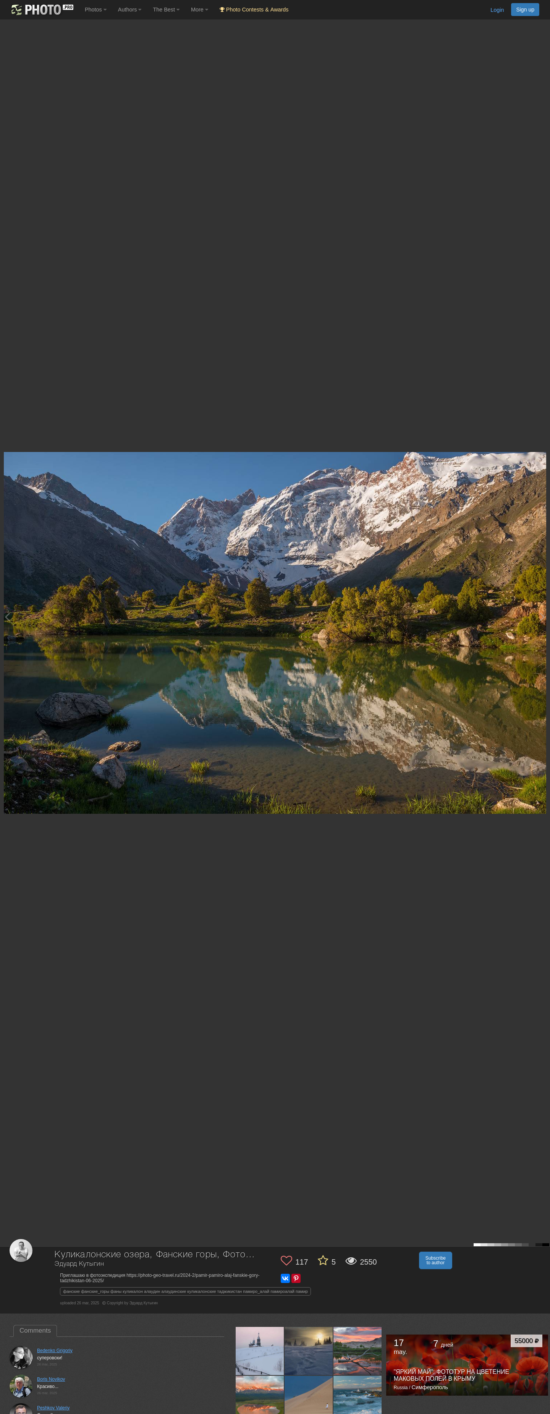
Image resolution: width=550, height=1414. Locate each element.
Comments (35, 1330)
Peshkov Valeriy (53, 1408)
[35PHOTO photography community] (41, 9)
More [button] (199, 9)
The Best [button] (166, 9)
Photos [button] (96, 9)
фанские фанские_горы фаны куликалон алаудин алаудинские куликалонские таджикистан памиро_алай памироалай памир (185, 1291)
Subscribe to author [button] (435, 1260)
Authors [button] (130, 9)
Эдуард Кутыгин (79, 1264)
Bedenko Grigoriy (55, 1350)
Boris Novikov (51, 1379)
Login (497, 10)
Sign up (525, 9)
